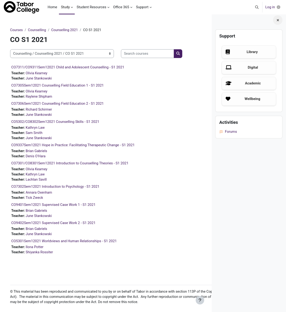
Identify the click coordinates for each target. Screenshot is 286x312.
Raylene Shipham (46, 97)
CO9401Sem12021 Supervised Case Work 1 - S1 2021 (60, 206)
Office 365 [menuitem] (121, 7)
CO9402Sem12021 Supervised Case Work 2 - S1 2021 (60, 225)
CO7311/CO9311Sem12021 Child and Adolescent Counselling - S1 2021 (74, 67)
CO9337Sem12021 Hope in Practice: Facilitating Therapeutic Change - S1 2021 (79, 146)
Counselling (44, 30)
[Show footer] (200, 300)
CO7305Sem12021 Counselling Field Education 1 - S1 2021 (64, 85)
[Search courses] (154, 54)
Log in (270, 7)
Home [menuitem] (52, 7)
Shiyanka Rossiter (47, 255)
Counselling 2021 (72, 30)
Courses (23, 30)
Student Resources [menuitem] (91, 7)
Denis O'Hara (43, 157)
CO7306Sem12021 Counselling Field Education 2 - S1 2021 (64, 104)
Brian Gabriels (44, 152)
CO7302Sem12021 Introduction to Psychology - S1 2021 (62, 188)
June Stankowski (46, 78)
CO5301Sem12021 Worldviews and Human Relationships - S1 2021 (71, 243)
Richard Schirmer (46, 110)
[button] (257, 7)
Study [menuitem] (65, 7)
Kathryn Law (42, 128)
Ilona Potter (42, 249)
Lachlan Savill (43, 181)
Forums (228, 131)
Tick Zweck (41, 199)
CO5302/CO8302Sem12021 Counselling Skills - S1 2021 (62, 122)
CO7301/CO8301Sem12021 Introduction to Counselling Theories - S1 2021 (76, 164)
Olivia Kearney (44, 73)
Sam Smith (41, 134)
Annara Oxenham (46, 194)
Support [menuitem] (142, 7)
